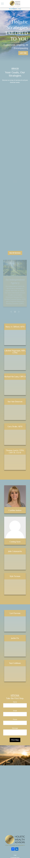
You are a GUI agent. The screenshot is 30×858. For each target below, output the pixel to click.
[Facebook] (13, 849)
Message (15, 728)
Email (15, 711)
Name (15, 702)
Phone (15, 719)
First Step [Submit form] (15, 740)
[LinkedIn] (16, 849)
